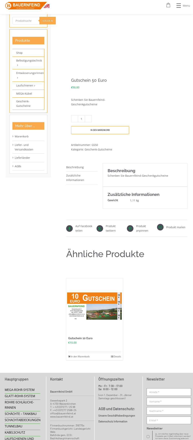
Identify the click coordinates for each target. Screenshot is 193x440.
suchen (47, 20)
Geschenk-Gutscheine (98, 149)
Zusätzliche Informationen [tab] (75, 178)
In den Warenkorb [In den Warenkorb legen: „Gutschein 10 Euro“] (80, 356)
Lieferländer (22, 158)
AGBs (18, 166)
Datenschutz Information (112, 421)
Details (117, 356)
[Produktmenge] (81, 118)
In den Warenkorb (100, 130)
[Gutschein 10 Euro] (94, 306)
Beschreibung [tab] (75, 167)
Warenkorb (22, 136)
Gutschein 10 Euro (80, 338)
